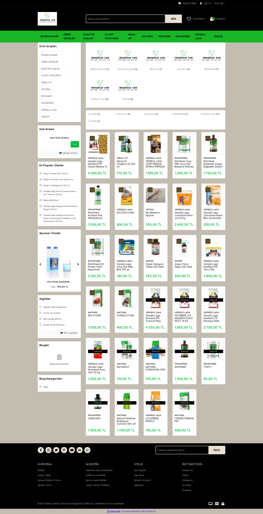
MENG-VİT (122, 157)
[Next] (78, 264)
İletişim (41, 470)
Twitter (185, 475)
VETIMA (150, 209)
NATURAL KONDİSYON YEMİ (153, 369)
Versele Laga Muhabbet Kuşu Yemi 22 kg (97, 369)
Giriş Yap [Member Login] (218, 3)
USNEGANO (94, 417)
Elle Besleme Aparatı (153, 213)
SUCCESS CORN (126, 212)
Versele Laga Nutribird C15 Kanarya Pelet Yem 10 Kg (212, 319)
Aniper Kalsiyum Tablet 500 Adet (155, 265)
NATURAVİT (123, 366)
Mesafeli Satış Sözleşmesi (99, 470)
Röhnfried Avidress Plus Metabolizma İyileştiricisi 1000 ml (97, 218)
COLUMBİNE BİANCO (152, 419)
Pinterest (186, 490)
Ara (75, 144)
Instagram (187, 480)
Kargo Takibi (44, 475)
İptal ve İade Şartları (96, 480)
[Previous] (40, 264)
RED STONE (94, 315)
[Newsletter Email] (190, 450)
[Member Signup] (205, 3)
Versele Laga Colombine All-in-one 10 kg (184, 215)
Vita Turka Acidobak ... (59, 281)
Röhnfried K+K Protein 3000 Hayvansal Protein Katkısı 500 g (96, 269)
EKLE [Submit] (217, 450)
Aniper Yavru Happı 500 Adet (184, 265)
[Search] (134, 19)
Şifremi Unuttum (142, 480)
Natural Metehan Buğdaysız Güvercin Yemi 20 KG (126, 422)
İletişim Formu (45, 485)
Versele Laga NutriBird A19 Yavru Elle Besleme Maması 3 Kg (211, 269)
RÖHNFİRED (181, 157)
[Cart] (217, 19)
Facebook (187, 470)
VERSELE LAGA (96, 157)
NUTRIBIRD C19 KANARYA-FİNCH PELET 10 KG (184, 318)
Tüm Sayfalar (69, 332)
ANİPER (150, 260)
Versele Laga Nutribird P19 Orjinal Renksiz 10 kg (96, 164)
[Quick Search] (53, 144)
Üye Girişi (139, 475)
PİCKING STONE (126, 315)
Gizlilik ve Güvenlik (95, 475)
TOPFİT (208, 366)
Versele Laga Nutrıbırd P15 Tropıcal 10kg (153, 318)
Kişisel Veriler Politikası (98, 485)
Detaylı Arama (68, 153)
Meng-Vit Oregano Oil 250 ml (126, 163)
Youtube (186, 485)
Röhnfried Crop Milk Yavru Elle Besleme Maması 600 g (183, 164)
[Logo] (47, 18)
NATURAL (93, 311)
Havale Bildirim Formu (49, 480)
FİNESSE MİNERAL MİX (182, 419)
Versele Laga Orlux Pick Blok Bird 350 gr (125, 266)
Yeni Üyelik (139, 470)
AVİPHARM (180, 366)
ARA (173, 18)
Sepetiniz (139, 485)
